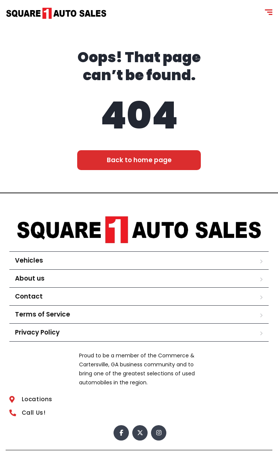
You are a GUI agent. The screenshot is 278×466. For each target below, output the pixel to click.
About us (30, 278)
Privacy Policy (37, 332)
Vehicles (29, 260)
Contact (29, 296)
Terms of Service (42, 314)
